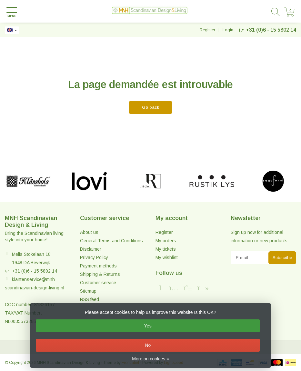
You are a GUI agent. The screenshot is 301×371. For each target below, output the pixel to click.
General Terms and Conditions (111, 240)
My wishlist (167, 257)
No (148, 345)
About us (89, 232)
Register (207, 29)
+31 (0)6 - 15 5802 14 (271, 30)
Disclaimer (90, 249)
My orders (166, 240)
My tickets (166, 249)
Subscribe (282, 257)
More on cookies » (150, 358)
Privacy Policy (94, 257)
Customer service (98, 282)
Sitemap (88, 291)
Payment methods (98, 265)
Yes (148, 325)
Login (228, 29)
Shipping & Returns (100, 274)
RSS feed (89, 299)
